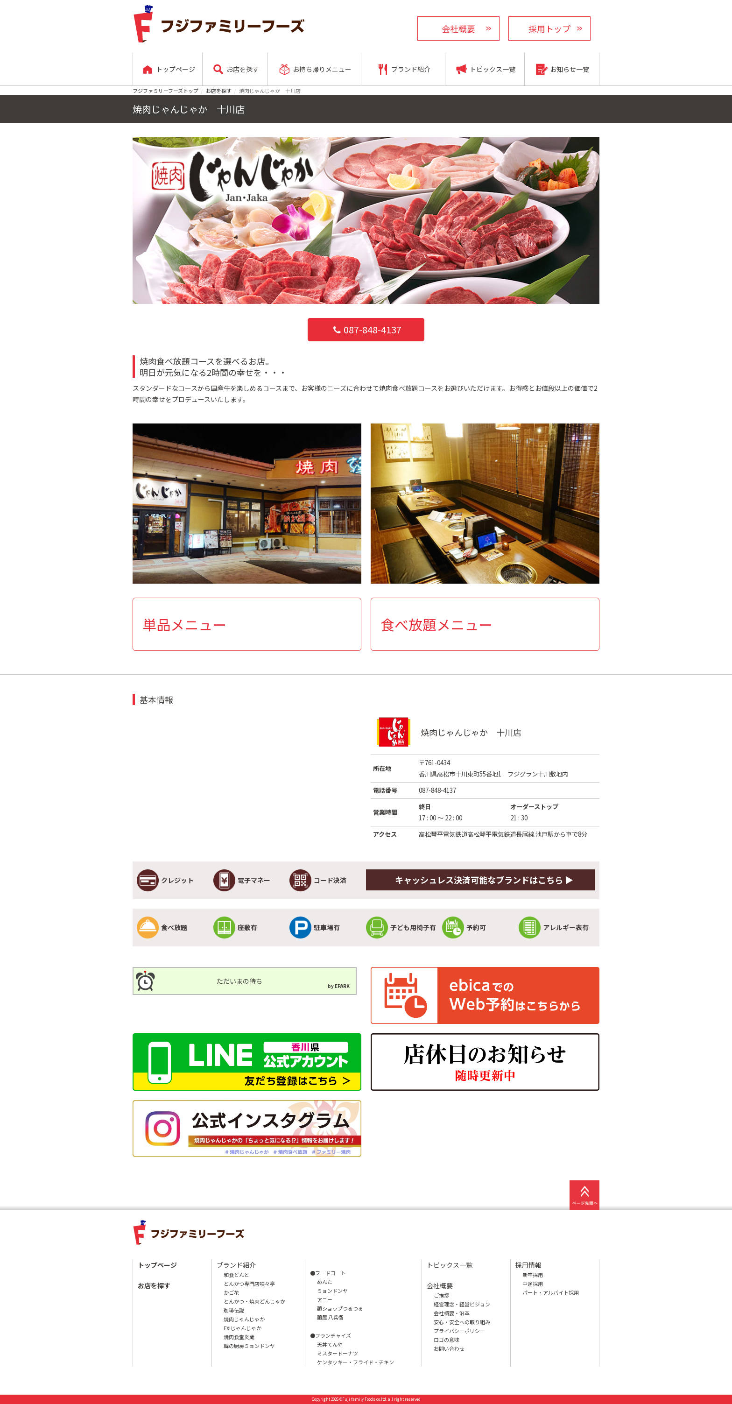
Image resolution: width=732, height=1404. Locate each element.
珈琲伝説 (234, 1310)
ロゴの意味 (446, 1339)
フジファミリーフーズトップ (165, 90)
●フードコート (328, 1273)
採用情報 (528, 1265)
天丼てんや (330, 1344)
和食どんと (236, 1274)
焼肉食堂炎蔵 (239, 1337)
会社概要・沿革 (452, 1313)
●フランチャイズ (330, 1335)
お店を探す (219, 90)
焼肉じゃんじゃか (244, 1319)
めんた (324, 1281)
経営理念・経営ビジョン (462, 1304)
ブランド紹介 (236, 1265)
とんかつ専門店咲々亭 (249, 1283)
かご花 (231, 1292)
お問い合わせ (449, 1348)
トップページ (157, 1265)
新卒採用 (532, 1274)
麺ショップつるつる (340, 1308)
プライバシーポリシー (459, 1330)
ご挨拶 (441, 1295)
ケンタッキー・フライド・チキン (355, 1362)
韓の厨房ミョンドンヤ (249, 1345)
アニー (324, 1299)
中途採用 (532, 1283)
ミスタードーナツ (337, 1353)
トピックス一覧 (449, 1265)
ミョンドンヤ (332, 1290)
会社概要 (458, 28)
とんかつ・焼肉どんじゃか (254, 1301)
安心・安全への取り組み (462, 1322)
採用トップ (549, 28)
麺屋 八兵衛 (330, 1317)
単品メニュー (184, 624)
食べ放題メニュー (436, 624)
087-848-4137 (366, 329)
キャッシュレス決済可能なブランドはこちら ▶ (484, 880)
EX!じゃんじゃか (242, 1328)
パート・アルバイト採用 (550, 1292)
